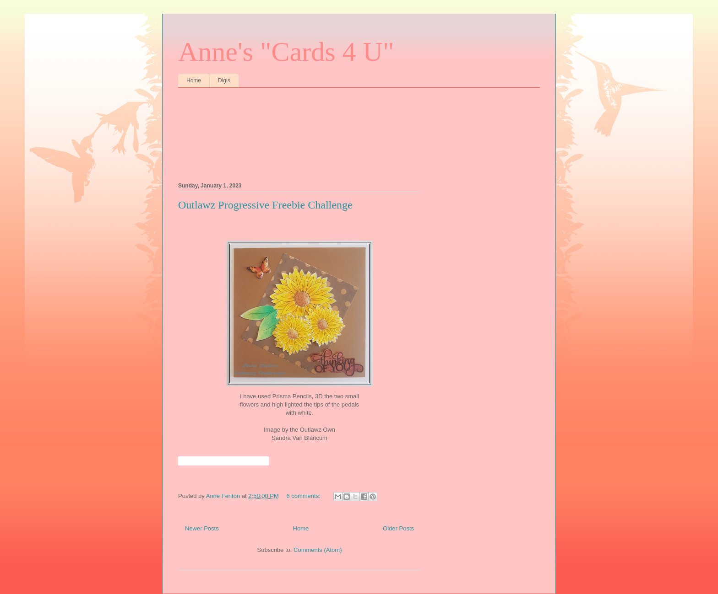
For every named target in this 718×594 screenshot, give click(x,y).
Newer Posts (202, 528)
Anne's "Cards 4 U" (286, 52)
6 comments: (304, 495)
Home (193, 80)
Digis (224, 80)
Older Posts (398, 528)
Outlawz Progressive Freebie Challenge (265, 205)
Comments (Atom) (318, 549)
